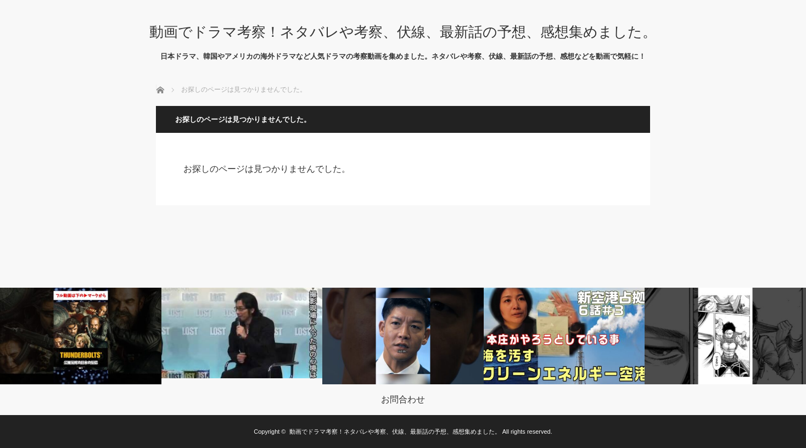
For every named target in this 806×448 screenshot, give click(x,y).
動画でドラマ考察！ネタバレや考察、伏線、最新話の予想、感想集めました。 (403, 32)
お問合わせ (403, 399)
